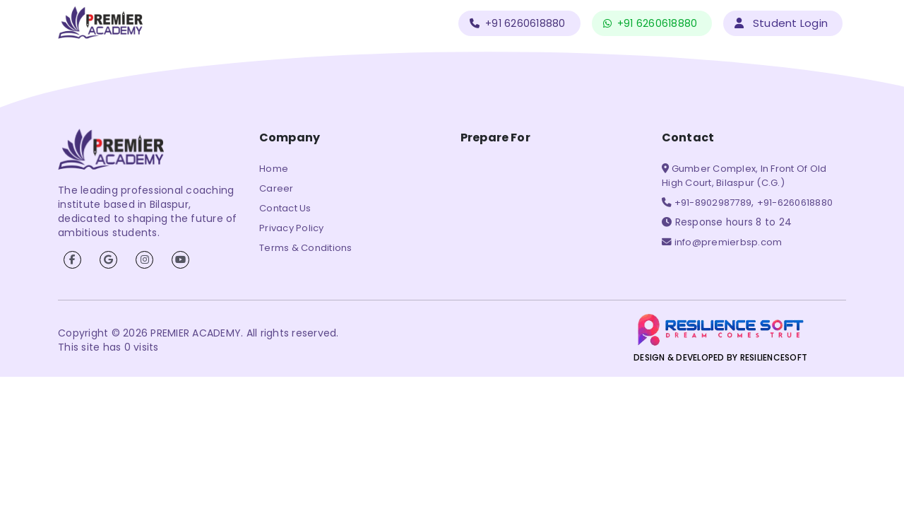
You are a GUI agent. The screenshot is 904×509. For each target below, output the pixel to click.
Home (273, 168)
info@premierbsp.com (727, 242)
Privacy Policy (291, 228)
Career (276, 188)
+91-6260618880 (795, 202)
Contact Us (285, 208)
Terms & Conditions (305, 248)
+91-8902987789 (711, 202)
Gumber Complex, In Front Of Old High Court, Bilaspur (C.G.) (744, 175)
